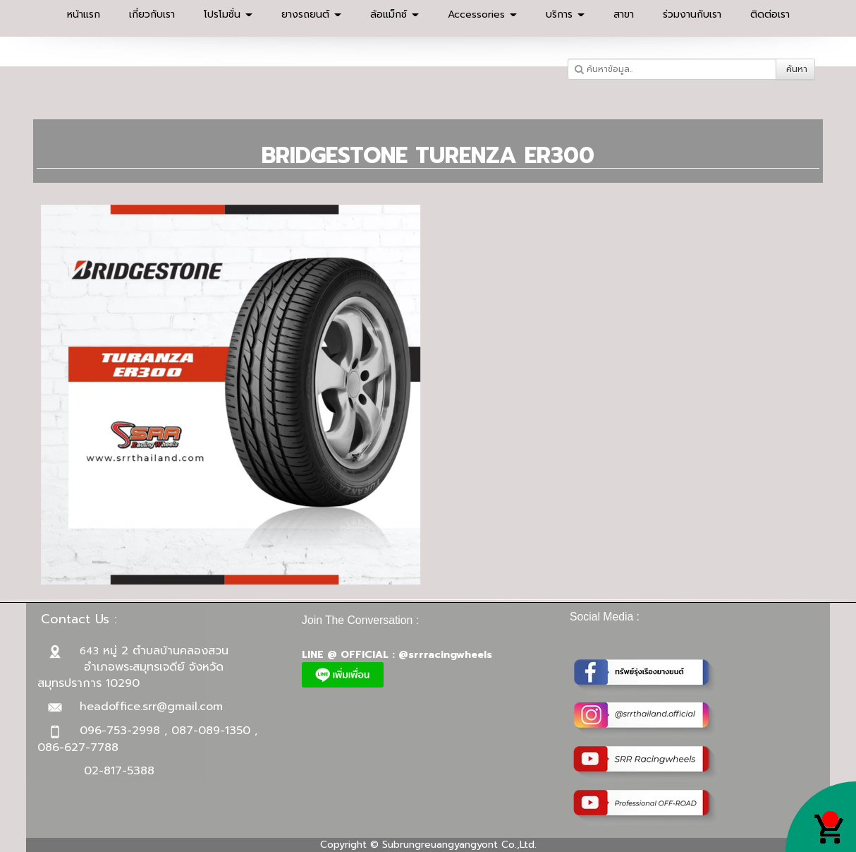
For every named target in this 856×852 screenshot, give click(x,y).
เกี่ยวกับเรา (152, 14)
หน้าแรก (83, 14)
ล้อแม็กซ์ (394, 14)
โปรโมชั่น (228, 14)
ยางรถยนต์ (311, 14)
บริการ (565, 14)
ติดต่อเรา (770, 14)
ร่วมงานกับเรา (692, 14)
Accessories (482, 14)
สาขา (623, 14)
